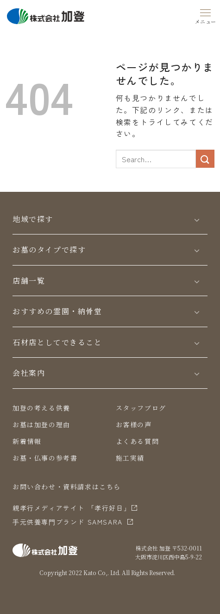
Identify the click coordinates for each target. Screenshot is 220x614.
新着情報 (27, 441)
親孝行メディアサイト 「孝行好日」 (72, 508)
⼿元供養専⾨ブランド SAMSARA (68, 521)
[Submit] (205, 159)
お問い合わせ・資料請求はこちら (67, 486)
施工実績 (130, 457)
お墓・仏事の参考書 (45, 457)
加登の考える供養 (41, 407)
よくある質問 (137, 441)
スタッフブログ (141, 407)
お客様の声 (134, 424)
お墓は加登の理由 (41, 424)
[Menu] (205, 14)
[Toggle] (197, 219)
